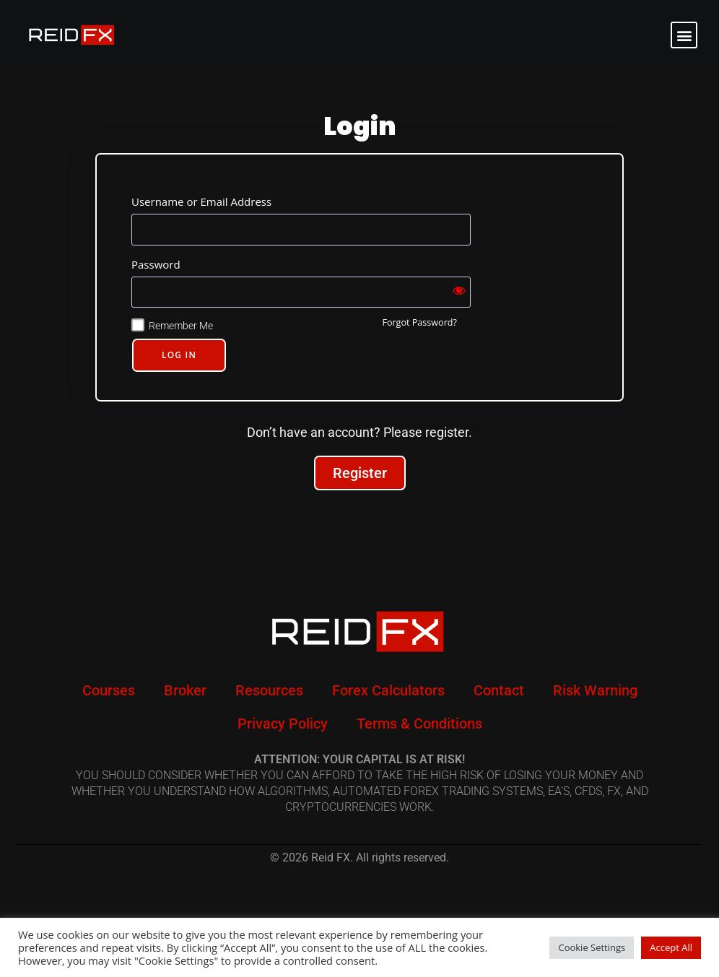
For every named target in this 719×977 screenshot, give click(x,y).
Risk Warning (595, 690)
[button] (684, 35)
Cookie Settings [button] (591, 947)
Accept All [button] (671, 947)
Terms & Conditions (419, 723)
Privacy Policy (283, 723)
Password (155, 264)
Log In (179, 355)
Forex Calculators (388, 690)
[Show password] (459, 292)
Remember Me (181, 326)
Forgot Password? (419, 322)
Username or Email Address (201, 201)
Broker (185, 690)
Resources (269, 690)
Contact (499, 690)
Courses (108, 690)
